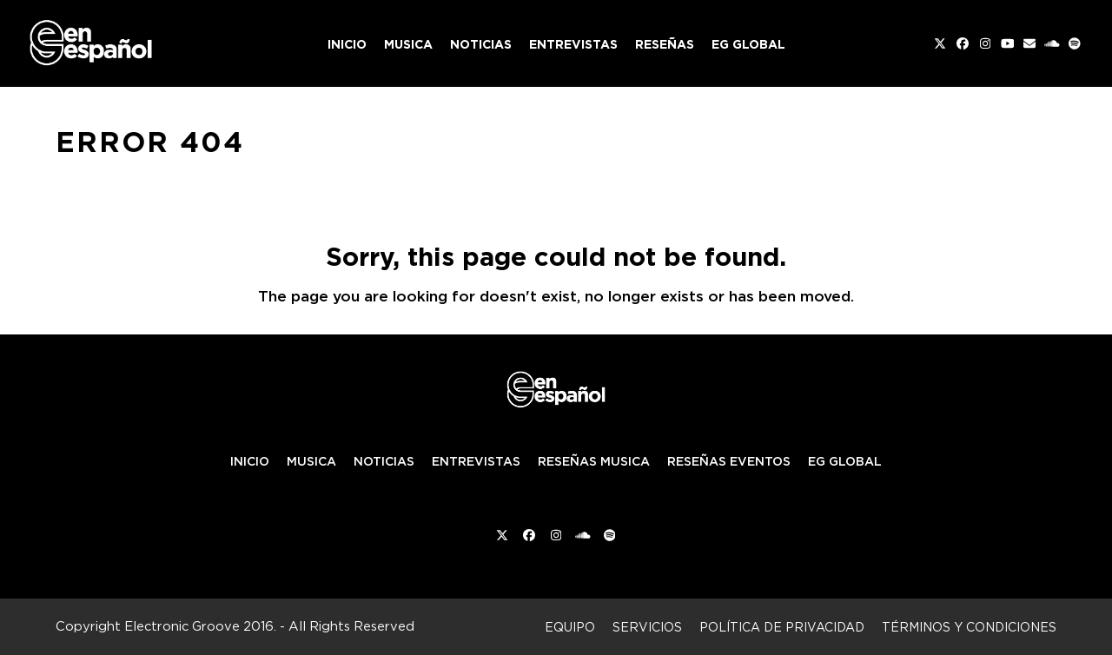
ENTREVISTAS (476, 461)
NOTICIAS (384, 461)
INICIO (249, 461)
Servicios (647, 626)
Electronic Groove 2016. (200, 626)
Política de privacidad (781, 626)
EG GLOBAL (845, 461)
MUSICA (311, 461)
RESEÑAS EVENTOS (729, 461)
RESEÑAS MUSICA (594, 461)
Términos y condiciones (969, 626)
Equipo (570, 626)
